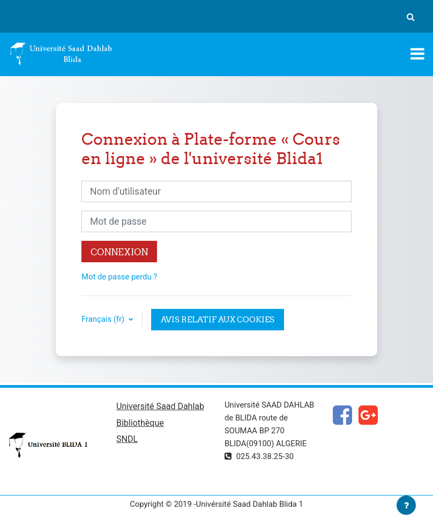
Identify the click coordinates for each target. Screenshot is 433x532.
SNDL (127, 439)
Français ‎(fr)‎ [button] (103, 319)
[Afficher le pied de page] (406, 505)
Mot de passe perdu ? (119, 277)
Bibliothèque (140, 423)
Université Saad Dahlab (160, 406)
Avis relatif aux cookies (217, 319)
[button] (410, 16)
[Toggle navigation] (417, 53)
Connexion (119, 252)
